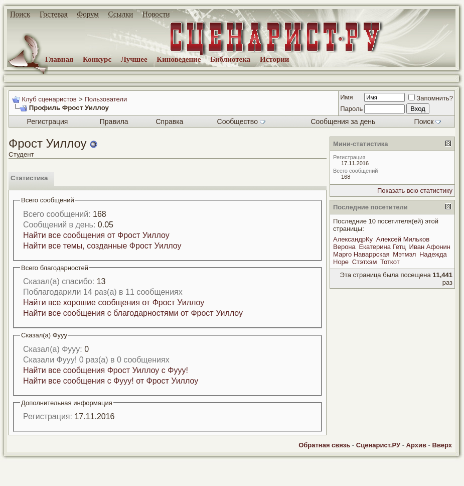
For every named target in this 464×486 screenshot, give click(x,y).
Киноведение (179, 59)
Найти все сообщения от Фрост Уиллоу (96, 235)
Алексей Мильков (402, 239)
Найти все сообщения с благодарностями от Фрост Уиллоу (133, 313)
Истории (274, 59)
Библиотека (230, 59)
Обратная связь (324, 445)
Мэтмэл (404, 254)
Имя (346, 97)
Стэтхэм (364, 262)
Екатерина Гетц (382, 247)
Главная (59, 59)
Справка (169, 121)
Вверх (442, 445)
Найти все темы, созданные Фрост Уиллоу (102, 245)
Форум (87, 14)
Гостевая (54, 14)
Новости (156, 14)
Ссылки (120, 14)
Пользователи (105, 99)
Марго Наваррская (361, 254)
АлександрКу (353, 239)
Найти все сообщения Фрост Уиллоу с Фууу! (105, 370)
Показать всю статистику (414, 190)
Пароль (351, 108)
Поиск (20, 14)
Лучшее (134, 59)
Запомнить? (430, 98)
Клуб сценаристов (49, 99)
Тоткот (390, 262)
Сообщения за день (343, 121)
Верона (344, 247)
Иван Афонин (430, 247)
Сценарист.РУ (378, 445)
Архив (416, 445)
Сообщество (241, 121)
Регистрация (47, 121)
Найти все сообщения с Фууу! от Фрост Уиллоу (110, 381)
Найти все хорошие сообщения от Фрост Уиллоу (113, 302)
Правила (114, 121)
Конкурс (97, 59)
